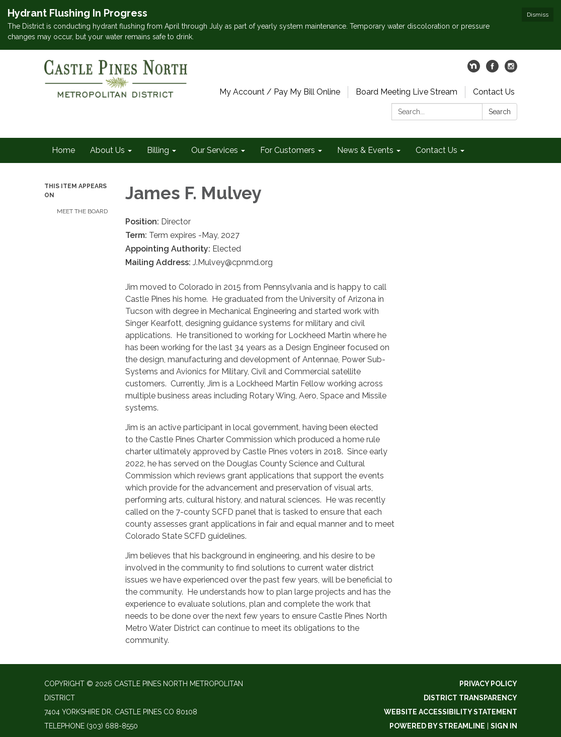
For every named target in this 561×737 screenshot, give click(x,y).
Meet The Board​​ (82, 211)
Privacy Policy (488, 684)
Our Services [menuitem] (214, 150)
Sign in (504, 726)
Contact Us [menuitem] (436, 150)
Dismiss (537, 14)
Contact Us (494, 92)
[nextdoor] (473, 69)
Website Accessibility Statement (450, 712)
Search (500, 112)
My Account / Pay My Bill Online (279, 92)
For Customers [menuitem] (287, 150)
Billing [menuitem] (158, 150)
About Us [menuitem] (107, 150)
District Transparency (470, 698)
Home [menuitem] (63, 150)
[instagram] (511, 69)
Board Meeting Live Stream (406, 92)
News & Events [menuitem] (365, 150)
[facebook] (492, 69)
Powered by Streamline (437, 726)
